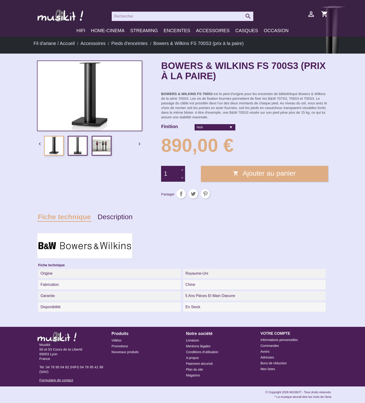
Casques (246, 30)
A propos (192, 358)
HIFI (80, 30)
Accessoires (213, 30)
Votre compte (275, 333)
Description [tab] (115, 217)
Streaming (144, 30)
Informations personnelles (279, 340)
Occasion (276, 30)
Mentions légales (198, 346)
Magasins (193, 375)
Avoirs (265, 351)
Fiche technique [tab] (64, 217)
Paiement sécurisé (199, 363)
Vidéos (117, 340)
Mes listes (267, 369)
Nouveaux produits (125, 352)
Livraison (192, 340)
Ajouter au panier (264, 173)
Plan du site (194, 369)
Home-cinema (108, 30)
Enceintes (177, 30)
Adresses (267, 357)
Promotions (120, 346)
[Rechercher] (182, 16)
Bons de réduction (273, 363)
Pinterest (205, 193)
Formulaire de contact (56, 380)
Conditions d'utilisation (202, 352)
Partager (181, 193)
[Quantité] (170, 174)
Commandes (269, 346)
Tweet (193, 193)
